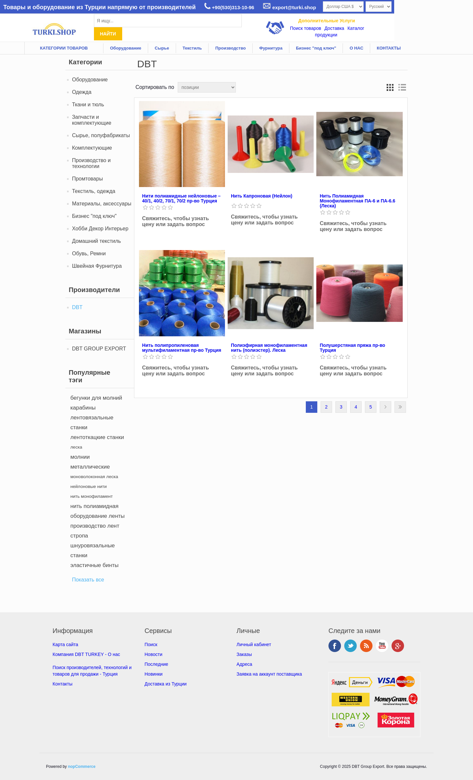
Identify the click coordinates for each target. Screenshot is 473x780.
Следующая (385, 407)
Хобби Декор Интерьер (100, 228)
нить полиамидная (94, 506)
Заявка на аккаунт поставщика (269, 674)
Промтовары (87, 178)
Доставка (334, 28)
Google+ (398, 646)
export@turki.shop (289, 7)
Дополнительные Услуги (326, 20)
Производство (230, 48)
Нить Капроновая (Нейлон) (261, 196)
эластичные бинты (94, 565)
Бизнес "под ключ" (316, 48)
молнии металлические (90, 462)
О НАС (356, 48)
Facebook (334, 646)
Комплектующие (92, 148)
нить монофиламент (91, 496)
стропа (79, 536)
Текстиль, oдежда (93, 191)
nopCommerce (82, 766)
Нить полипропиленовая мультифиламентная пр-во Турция (181, 348)
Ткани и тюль (88, 104)
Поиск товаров (305, 28)
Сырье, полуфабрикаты (101, 135)
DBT (77, 307)
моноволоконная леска (94, 476)
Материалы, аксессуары (101, 203)
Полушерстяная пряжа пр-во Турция (352, 348)
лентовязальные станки (91, 422)
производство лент (94, 526)
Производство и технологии (91, 163)
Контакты (62, 683)
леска (76, 447)
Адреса (244, 664)
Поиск (151, 644)
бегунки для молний (96, 398)
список (402, 87)
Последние (156, 664)
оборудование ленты (97, 516)
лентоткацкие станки (97, 437)
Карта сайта (65, 644)
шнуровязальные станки (92, 550)
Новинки (154, 674)
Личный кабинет (253, 644)
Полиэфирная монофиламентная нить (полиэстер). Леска (269, 348)
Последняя (400, 407)
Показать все (88, 579)
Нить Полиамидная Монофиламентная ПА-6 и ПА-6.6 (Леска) (357, 201)
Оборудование (125, 48)
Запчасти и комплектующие (91, 120)
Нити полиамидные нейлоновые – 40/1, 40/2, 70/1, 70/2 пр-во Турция (181, 198)
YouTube (382, 646)
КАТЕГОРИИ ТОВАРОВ (64, 48)
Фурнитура (270, 48)
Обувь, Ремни (89, 253)
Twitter (350, 646)
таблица (390, 87)
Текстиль (192, 48)
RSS (366, 646)
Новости (153, 654)
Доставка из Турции (166, 683)
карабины (83, 408)
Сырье (162, 48)
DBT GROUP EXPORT (99, 348)
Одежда (81, 92)
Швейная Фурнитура (97, 266)
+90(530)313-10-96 (229, 7)
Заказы (244, 654)
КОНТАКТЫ (389, 48)
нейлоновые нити (88, 486)
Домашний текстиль (96, 241)
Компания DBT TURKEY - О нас (86, 654)
